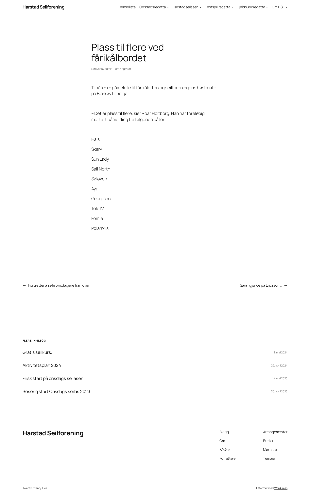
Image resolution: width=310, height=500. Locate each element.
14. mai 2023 (279, 378)
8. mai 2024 (280, 352)
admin (108, 69)
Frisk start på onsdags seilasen (53, 378)
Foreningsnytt (122, 69)
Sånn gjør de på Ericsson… (261, 285)
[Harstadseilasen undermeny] (200, 7)
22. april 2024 (279, 365)
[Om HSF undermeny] (286, 7)
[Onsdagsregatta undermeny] (168, 7)
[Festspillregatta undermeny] (232, 7)
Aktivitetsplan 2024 (42, 365)
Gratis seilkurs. (37, 352)
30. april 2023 (279, 391)
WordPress (280, 488)
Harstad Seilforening (43, 7)
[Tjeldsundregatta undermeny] (267, 7)
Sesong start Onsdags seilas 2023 (56, 391)
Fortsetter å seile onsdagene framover (58, 285)
